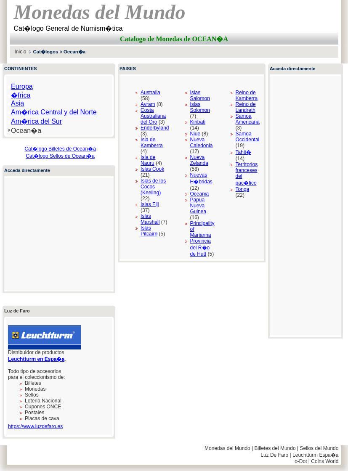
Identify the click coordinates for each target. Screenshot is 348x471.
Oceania (199, 194)
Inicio (21, 52)
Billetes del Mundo (275, 448)
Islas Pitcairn (149, 231)
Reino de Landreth (246, 107)
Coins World (324, 461)
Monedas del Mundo (227, 448)
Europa (22, 86)
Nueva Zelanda (199, 160)
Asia (17, 103)
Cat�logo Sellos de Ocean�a (60, 156)
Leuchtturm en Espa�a (36, 359)
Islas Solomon (200, 107)
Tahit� (243, 152)
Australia (150, 92)
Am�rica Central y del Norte (54, 112)
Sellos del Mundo (319, 448)
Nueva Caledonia (201, 142)
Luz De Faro (274, 455)
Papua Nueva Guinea (198, 205)
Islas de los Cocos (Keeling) (153, 187)
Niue (195, 134)
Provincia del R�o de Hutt (200, 247)
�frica (20, 95)
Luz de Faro (17, 310)
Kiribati (198, 122)
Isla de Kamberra (152, 142)
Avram (148, 104)
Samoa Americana (248, 119)
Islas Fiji (150, 204)
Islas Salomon (200, 95)
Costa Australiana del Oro (153, 116)
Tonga (243, 189)
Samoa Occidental (248, 137)
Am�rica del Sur (36, 121)
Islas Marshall (150, 219)
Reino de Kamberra (247, 95)
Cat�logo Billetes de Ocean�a (60, 149)
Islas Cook (152, 169)
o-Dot (301, 461)
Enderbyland (155, 128)
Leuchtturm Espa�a (315, 455)
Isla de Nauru (148, 160)
